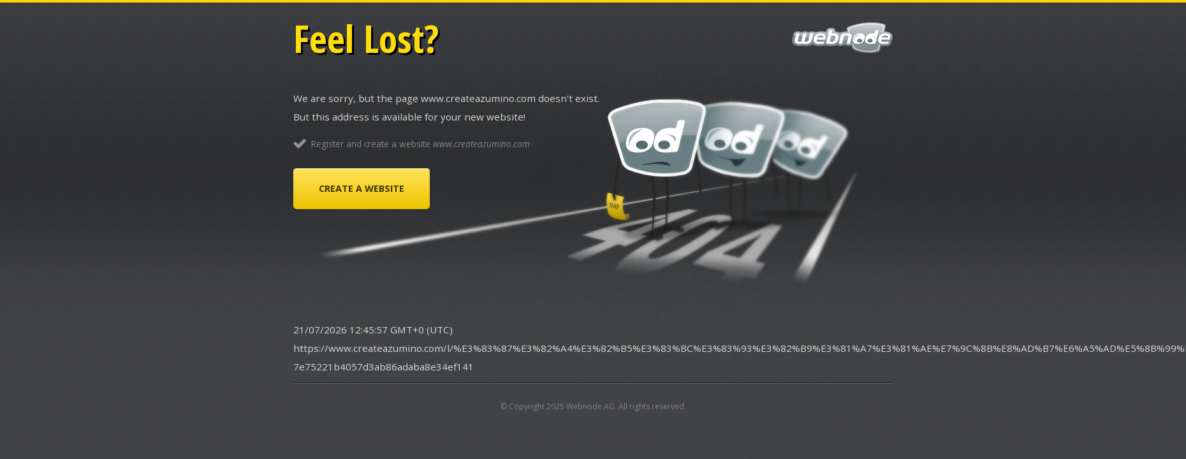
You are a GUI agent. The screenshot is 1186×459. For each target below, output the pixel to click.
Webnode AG (590, 406)
